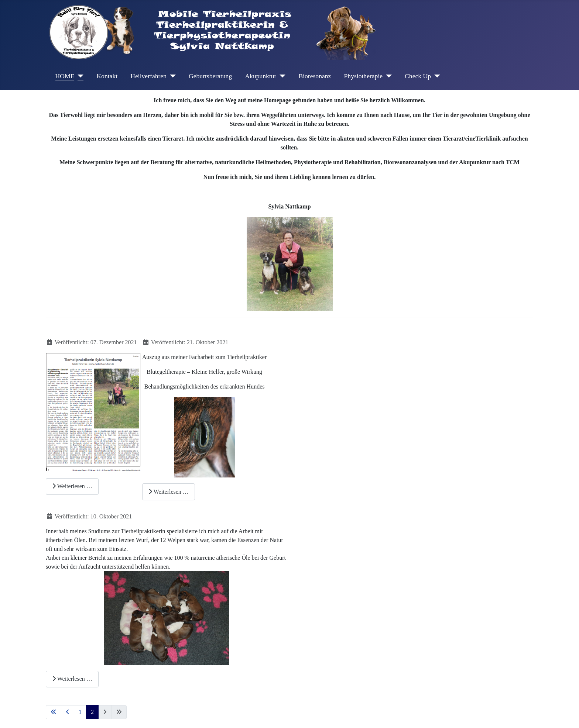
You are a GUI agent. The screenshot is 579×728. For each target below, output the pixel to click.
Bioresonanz (314, 76)
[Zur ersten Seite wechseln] (53, 712)
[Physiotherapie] (387, 76)
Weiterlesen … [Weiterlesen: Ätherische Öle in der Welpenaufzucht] (72, 679)
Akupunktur (260, 76)
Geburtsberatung (210, 76)
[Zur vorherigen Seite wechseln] (67, 712)
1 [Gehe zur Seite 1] (80, 712)
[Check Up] (435, 76)
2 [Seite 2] (92, 712)
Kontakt (106, 76)
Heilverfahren (148, 76)
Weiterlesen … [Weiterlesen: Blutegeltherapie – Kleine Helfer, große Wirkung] (168, 492)
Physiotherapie (363, 76)
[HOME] (78, 76)
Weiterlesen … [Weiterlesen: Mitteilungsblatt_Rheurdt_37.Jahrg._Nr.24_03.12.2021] (72, 486)
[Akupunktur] (280, 76)
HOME (65, 76)
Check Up (418, 76)
